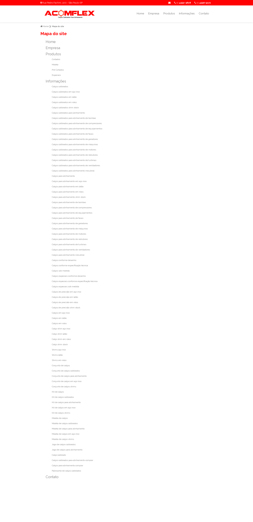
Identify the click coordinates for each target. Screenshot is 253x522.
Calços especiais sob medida (65, 286)
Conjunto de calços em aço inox (67, 381)
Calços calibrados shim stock (65, 107)
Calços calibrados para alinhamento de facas (72, 134)
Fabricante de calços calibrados (66, 471)
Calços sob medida (61, 271)
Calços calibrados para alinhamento (68, 113)
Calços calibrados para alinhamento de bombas (74, 118)
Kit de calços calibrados (63, 397)
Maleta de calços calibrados (65, 423)
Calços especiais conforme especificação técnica (75, 281)
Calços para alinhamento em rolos (67, 192)
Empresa (153, 13)
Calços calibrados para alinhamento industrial (73, 170)
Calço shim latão (59, 334)
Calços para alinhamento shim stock (69, 197)
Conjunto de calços (61, 365)
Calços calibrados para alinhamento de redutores (75, 155)
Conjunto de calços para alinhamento (69, 376)
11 (202, 2)
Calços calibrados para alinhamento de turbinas (74, 160)
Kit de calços (58, 392)
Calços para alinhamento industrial (68, 255)
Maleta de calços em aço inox (65, 434)
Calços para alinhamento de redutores (70, 239)
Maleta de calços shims (63, 439)
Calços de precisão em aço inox (66, 292)
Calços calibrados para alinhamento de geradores (75, 139)
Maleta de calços (60, 418)
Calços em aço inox (61, 313)
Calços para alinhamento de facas (67, 218)
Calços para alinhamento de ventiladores (71, 249)
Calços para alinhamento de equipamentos (72, 213)
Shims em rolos (59, 360)
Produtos (169, 13)
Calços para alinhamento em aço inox (69, 181)
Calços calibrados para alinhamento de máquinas (75, 144)
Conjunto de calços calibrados (66, 371)
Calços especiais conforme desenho (69, 276)
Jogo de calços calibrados (64, 444)
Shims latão (57, 355)
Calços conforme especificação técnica (70, 265)
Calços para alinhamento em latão (67, 186)
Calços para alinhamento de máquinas (70, 228)
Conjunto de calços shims (64, 386)
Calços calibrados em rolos (64, 102)
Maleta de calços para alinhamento (68, 428)
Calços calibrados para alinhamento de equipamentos (77, 128)
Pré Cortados (58, 70)
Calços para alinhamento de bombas (69, 202)
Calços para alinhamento (63, 176)
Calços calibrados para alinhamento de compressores (77, 123)
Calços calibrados (60, 86)
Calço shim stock (60, 344)
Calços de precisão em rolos (65, 302)
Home (140, 13)
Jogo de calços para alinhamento (67, 449)
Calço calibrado (59, 455)
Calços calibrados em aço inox (66, 92)
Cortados (56, 59)
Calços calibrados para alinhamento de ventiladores (76, 165)
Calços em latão (59, 318)
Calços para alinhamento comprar (67, 465)
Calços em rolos (59, 323)
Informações (186, 13)
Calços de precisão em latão (65, 297)
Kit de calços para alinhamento (66, 402)
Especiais (56, 75)
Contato (204, 13)
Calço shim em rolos (61, 339)
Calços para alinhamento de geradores (70, 223)
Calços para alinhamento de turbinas (69, 244)
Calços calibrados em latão (64, 97)
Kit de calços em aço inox (64, 407)
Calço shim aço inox (61, 328)
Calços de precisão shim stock (66, 307)
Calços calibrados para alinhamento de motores (74, 149)
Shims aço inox (59, 349)
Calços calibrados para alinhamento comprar (72, 460)
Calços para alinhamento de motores (69, 234)
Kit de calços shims (61, 413)
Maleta (55, 64)
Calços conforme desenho (64, 260)
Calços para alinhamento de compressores (72, 207)
